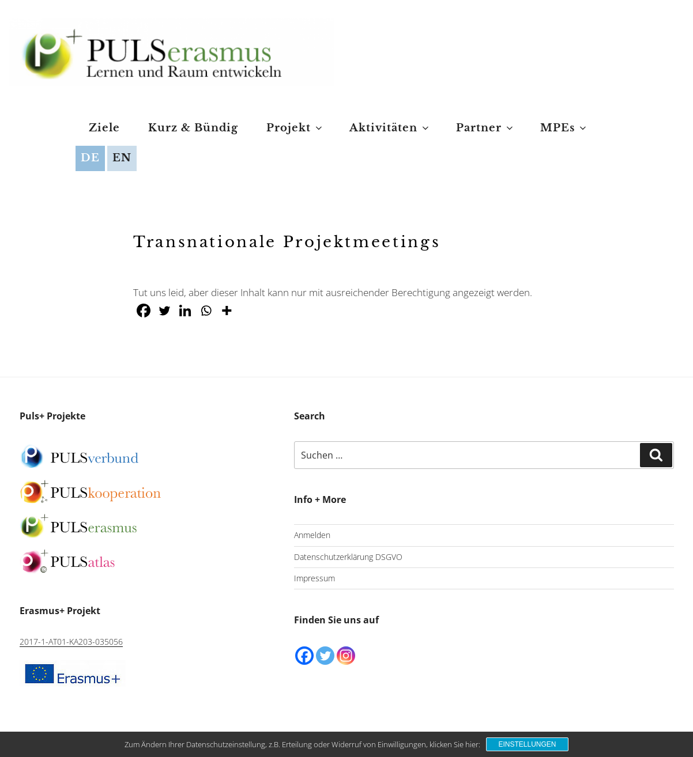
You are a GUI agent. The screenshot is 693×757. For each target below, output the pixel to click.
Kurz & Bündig (193, 128)
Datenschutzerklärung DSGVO (348, 556)
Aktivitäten (390, 128)
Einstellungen (527, 744)
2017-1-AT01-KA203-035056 (71, 641)
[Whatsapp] (206, 310)
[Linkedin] (185, 310)
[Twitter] (164, 310)
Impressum (314, 578)
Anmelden (312, 534)
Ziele (104, 128)
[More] (226, 310)
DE (90, 158)
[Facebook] (143, 310)
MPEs (564, 128)
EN (121, 158)
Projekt (295, 128)
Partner (485, 128)
